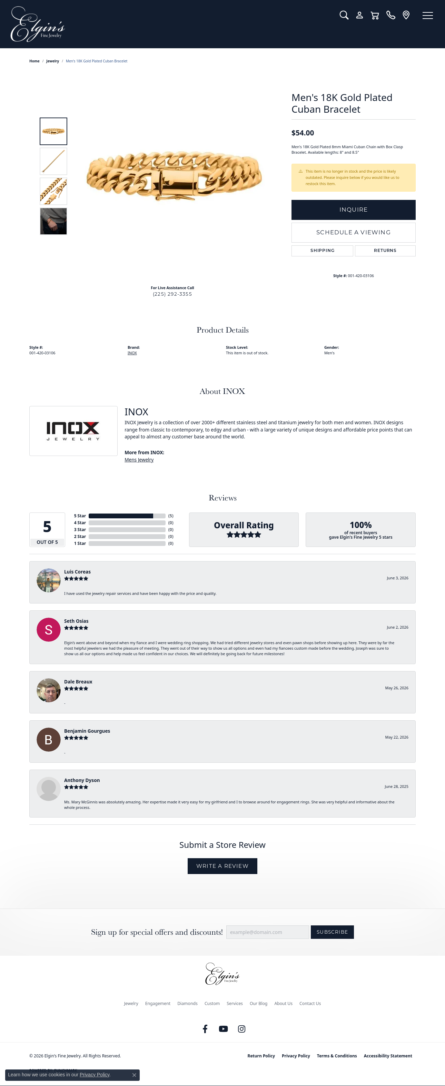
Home (34, 61)
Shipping (322, 251)
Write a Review (222, 866)
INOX (132, 352)
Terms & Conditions (337, 1056)
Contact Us (310, 1003)
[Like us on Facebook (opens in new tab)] (205, 1029)
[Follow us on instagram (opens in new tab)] (242, 1029)
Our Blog (258, 1003)
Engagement (158, 1003)
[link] (390, 15)
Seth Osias (76, 621)
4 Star (80, 523)
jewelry (52, 61)
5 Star (80, 516)
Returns (385, 251)
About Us (283, 1003)
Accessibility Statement (388, 1056)
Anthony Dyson (82, 780)
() (171, 516)
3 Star (80, 529)
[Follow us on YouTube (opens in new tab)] (223, 1029)
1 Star (80, 543)
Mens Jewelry (139, 459)
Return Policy (261, 1056)
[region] (174, 176)
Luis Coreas (77, 571)
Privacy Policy (296, 1056)
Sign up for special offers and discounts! (157, 932)
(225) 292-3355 (172, 294)
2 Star (80, 536)
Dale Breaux (78, 681)
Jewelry (131, 1003)
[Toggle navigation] (427, 15)
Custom (212, 1003)
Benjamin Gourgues (87, 731)
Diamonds (187, 1003)
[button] (344, 15)
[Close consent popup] (134, 1075)
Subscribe (332, 932)
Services (235, 1003)
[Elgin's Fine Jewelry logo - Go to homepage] (169, 24)
